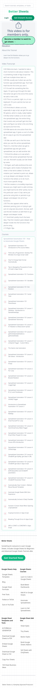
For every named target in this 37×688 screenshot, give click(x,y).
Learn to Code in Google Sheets (27, 578)
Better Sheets (18, 11)
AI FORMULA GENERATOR (6, 629)
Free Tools (5, 594)
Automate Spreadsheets (25, 601)
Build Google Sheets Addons (26, 643)
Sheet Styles (25, 626)
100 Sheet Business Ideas (9, 666)
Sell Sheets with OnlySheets (26, 651)
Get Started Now (13, 557)
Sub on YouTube (8, 605)
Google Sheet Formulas (7, 588)
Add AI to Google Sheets (27, 593)
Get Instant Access (23, 17)
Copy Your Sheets (8, 659)
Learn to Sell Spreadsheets (25, 609)
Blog (3, 582)
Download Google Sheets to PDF (8, 637)
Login (6, 18)
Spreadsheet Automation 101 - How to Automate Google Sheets (17, 240)
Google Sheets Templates (7, 575)
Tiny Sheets (25, 631)
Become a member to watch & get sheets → (18, 40)
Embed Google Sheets (7, 645)
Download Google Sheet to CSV (8, 653)
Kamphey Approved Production (23, 685)
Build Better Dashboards (25, 586)
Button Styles (25, 637)
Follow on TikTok (8, 599)
